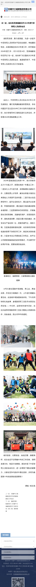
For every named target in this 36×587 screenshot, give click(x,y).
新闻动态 (17, 17)
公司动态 (24, 17)
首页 (12, 17)
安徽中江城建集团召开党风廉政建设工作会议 (12, 496)
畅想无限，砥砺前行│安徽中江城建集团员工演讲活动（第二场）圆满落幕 (12, 506)
